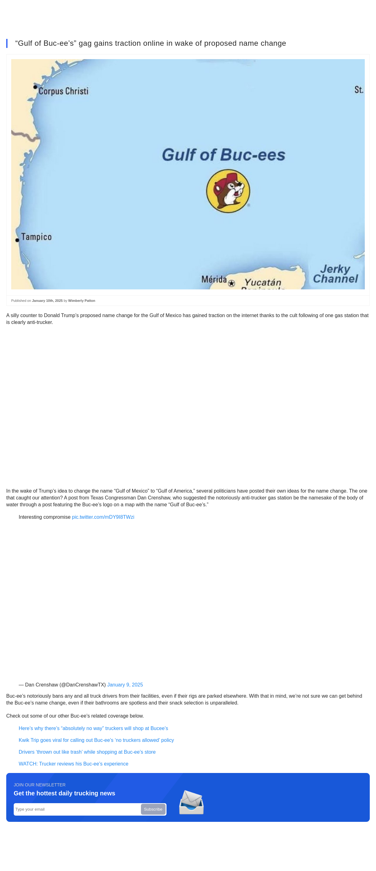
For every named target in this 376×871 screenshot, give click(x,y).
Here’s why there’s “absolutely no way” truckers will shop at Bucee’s (93, 728)
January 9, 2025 (125, 684)
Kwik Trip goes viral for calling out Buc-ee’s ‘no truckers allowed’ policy (96, 740)
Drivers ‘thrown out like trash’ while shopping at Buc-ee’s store (87, 752)
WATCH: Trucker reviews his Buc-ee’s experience (73, 763)
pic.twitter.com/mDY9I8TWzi (103, 517)
